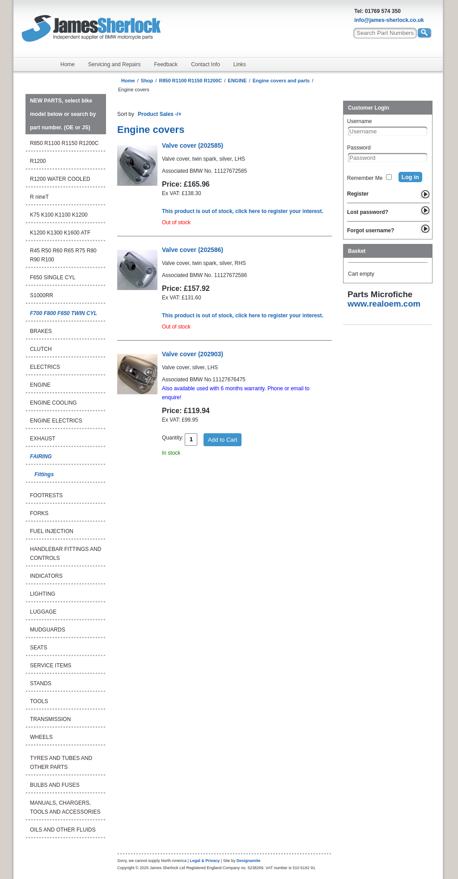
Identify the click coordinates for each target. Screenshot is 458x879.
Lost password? (367, 212)
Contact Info (205, 64)
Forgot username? (370, 230)
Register (358, 194)
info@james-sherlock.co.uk (389, 20)
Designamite (249, 860)
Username (359, 121)
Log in (410, 177)
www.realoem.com (384, 303)
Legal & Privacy (205, 860)
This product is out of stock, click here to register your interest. (242, 211)
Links (239, 64)
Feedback (166, 64)
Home (67, 64)
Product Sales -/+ (160, 114)
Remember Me (364, 178)
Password (359, 148)
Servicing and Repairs (114, 64)
